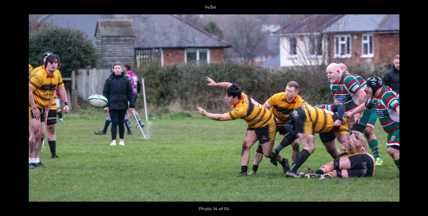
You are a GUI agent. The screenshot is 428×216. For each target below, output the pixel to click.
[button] (402, 8)
